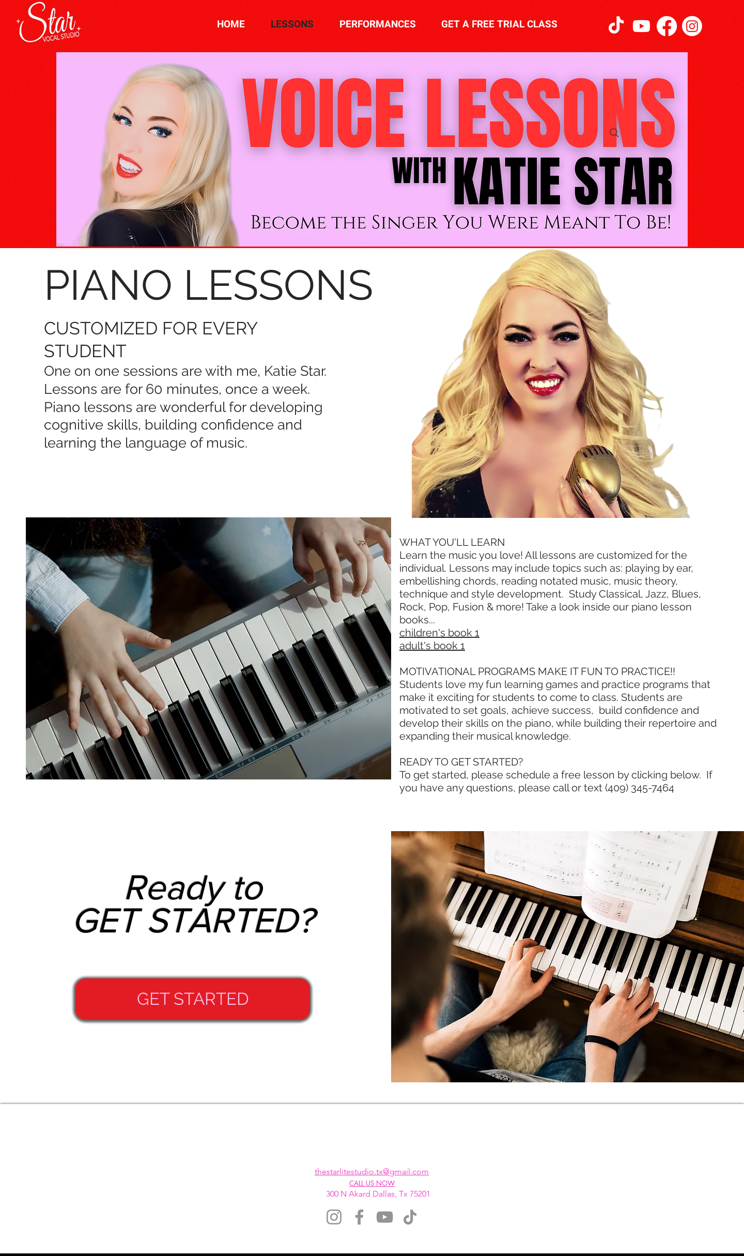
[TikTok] (616, 26)
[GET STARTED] (192, 999)
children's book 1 (439, 632)
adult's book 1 (432, 645)
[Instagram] (692, 26)
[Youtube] (641, 26)
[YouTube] (385, 1217)
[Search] (614, 133)
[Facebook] (667, 26)
